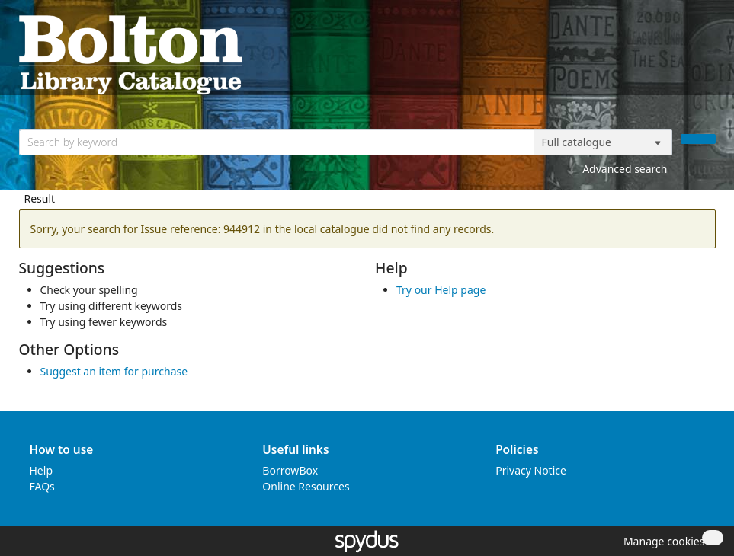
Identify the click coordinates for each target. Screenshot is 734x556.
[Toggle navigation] (708, 53)
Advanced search (624, 168)
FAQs (42, 486)
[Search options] (603, 142)
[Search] (698, 139)
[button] (661, 541)
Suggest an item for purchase (114, 371)
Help (41, 470)
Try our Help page (441, 290)
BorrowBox (290, 470)
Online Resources (305, 486)
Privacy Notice (530, 470)
